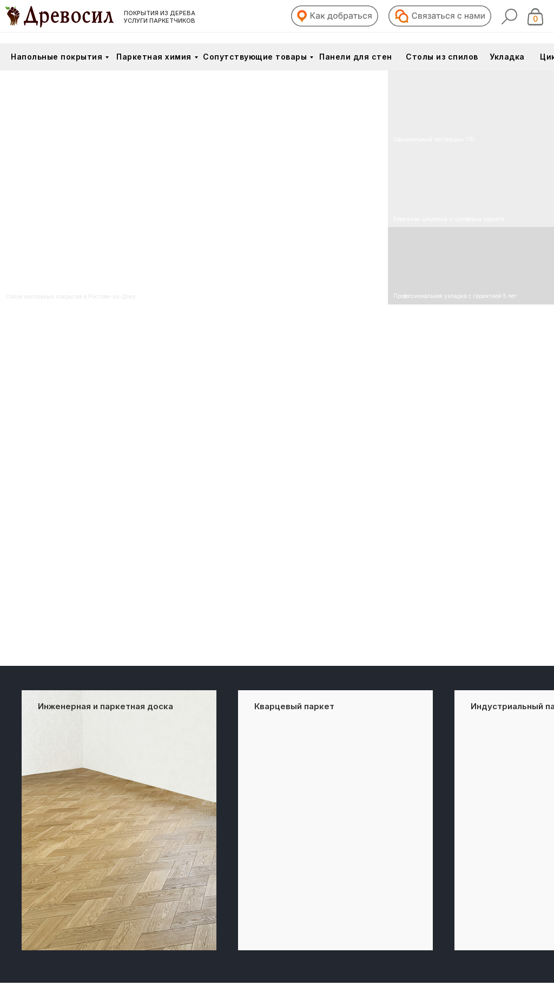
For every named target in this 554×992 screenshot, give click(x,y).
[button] (334, 16)
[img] (471, 188)
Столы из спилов (442, 56)
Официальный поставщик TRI (433, 139)
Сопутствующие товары (255, 56)
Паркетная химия (154, 56)
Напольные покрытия (56, 56)
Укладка (507, 56)
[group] (119, 820)
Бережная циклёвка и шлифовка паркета (449, 219)
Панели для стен (355, 56)
